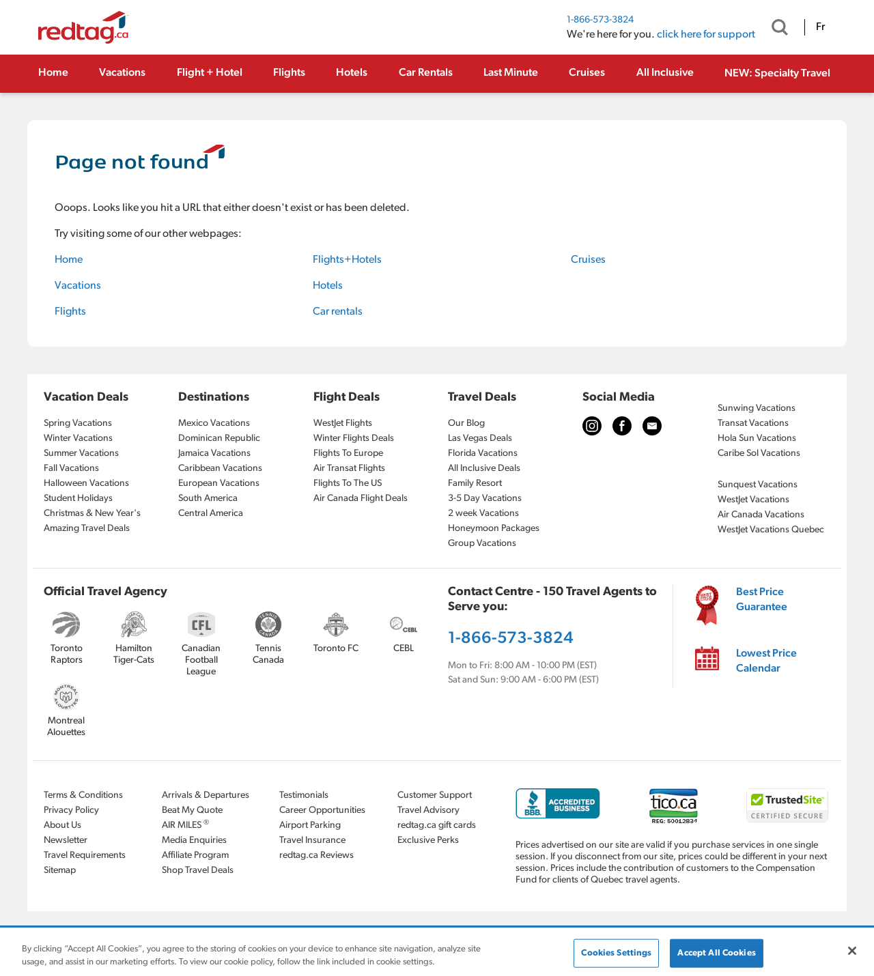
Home (53, 73)
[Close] (852, 951)
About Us (62, 825)
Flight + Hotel (209, 73)
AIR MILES (185, 825)
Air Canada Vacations (761, 515)
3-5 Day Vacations (485, 498)
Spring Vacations (78, 423)
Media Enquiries (194, 840)
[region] (437, 952)
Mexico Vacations (214, 423)
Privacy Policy (71, 810)
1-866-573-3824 (600, 20)
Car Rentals (426, 73)
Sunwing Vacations (756, 408)
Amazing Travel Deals (87, 528)
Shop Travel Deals (198, 870)
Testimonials (303, 795)
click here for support (706, 34)
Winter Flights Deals (353, 438)
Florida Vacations (483, 453)
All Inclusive (665, 73)
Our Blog (466, 423)
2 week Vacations (483, 513)
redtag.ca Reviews (316, 855)
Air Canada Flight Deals (360, 498)
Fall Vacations (71, 468)
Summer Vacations (81, 453)
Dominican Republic (219, 438)
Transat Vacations (753, 423)
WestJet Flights (342, 423)
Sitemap (60, 870)
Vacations (122, 73)
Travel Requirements (85, 855)
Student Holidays (78, 498)
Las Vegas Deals (480, 438)
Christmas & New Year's (92, 513)
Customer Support (434, 795)
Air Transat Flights (349, 468)
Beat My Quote (192, 810)
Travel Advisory (428, 810)
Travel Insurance (312, 840)
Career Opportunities (322, 810)
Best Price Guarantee (761, 600)
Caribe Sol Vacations (759, 453)
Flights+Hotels (347, 260)
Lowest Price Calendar (766, 661)
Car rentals (338, 311)
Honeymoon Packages (493, 528)
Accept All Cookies (716, 953)
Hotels (351, 73)
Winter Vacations (78, 438)
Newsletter (65, 840)
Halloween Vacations (86, 483)
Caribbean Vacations (220, 468)
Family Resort (475, 483)
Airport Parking (310, 825)
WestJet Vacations (753, 500)
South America (208, 498)
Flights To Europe (348, 453)
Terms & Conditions (83, 795)
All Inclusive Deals (484, 468)
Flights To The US (347, 483)
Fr (820, 27)
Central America (210, 513)
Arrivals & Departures (205, 795)
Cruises (587, 73)
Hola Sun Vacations (757, 438)
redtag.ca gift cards (436, 825)
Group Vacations (482, 544)
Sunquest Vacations (758, 485)
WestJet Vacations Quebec (771, 530)
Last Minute (510, 73)
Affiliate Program (195, 855)
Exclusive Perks (428, 840)
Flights (289, 73)
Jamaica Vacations (214, 453)
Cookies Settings (616, 953)
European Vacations (218, 483)
